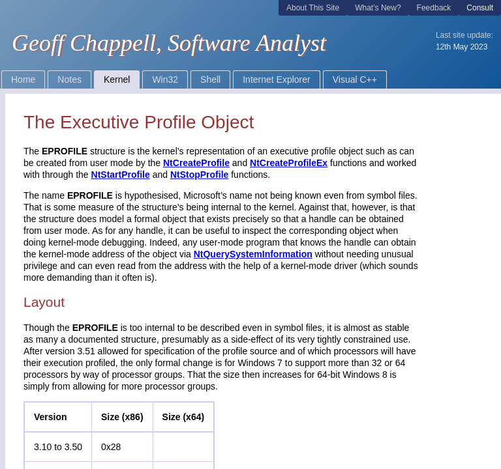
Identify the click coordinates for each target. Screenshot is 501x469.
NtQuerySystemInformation (253, 254)
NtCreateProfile (196, 163)
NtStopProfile (199, 174)
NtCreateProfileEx (288, 163)
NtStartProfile (120, 174)
